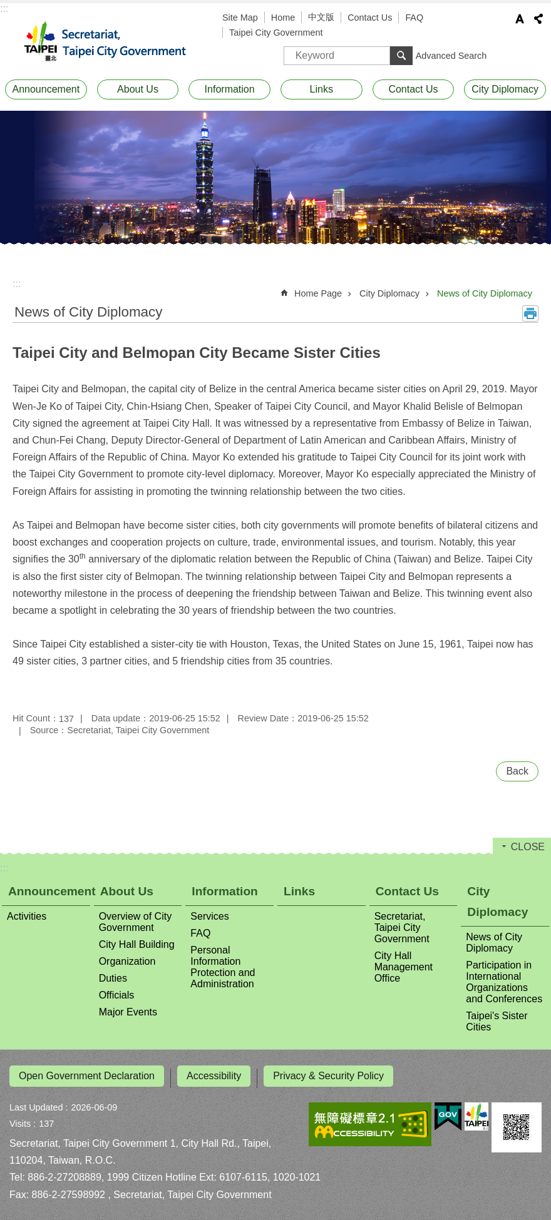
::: (4, 8)
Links (321, 89)
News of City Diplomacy (484, 293)
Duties (113, 978)
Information (230, 89)
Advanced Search (451, 56)
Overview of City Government (135, 922)
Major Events (128, 1012)
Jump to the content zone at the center (6, 6)
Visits (20, 1119)
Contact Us (370, 18)
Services (209, 916)
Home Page (318, 293)
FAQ (414, 18)
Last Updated (36, 1103)
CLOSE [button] (528, 846)
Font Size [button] (519, 18)
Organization (127, 961)
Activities (26, 916)
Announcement (46, 89)
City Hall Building (137, 944)
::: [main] (17, 283)
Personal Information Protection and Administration (222, 967)
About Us (137, 89)
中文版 (321, 17)
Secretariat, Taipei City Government (112, 42)
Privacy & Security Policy (328, 1075)
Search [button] (401, 55)
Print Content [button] (530, 313)
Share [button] (538, 18)
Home (283, 18)
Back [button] (517, 771)
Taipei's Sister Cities (496, 1021)
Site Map (240, 18)
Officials (117, 995)
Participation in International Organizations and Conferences (504, 982)
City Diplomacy (504, 89)
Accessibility (214, 1075)
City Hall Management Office (403, 967)
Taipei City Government (276, 33)
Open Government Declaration (87, 1075)
